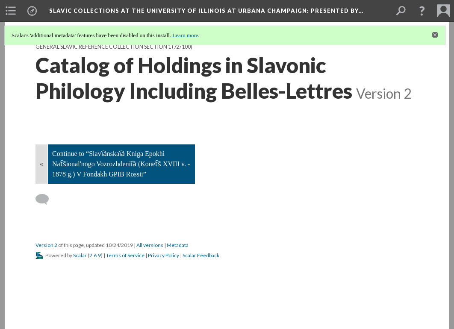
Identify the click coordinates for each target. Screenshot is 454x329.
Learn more (185, 35)
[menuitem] (10, 10)
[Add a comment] (45, 199)
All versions (149, 245)
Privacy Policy (163, 255)
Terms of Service (125, 255)
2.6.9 (95, 255)
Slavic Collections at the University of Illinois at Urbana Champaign (206, 10)
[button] (422, 10)
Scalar (80, 255)
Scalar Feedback (201, 255)
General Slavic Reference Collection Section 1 (103, 47)
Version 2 (46, 245)
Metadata (178, 245)
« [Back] (41, 163)
